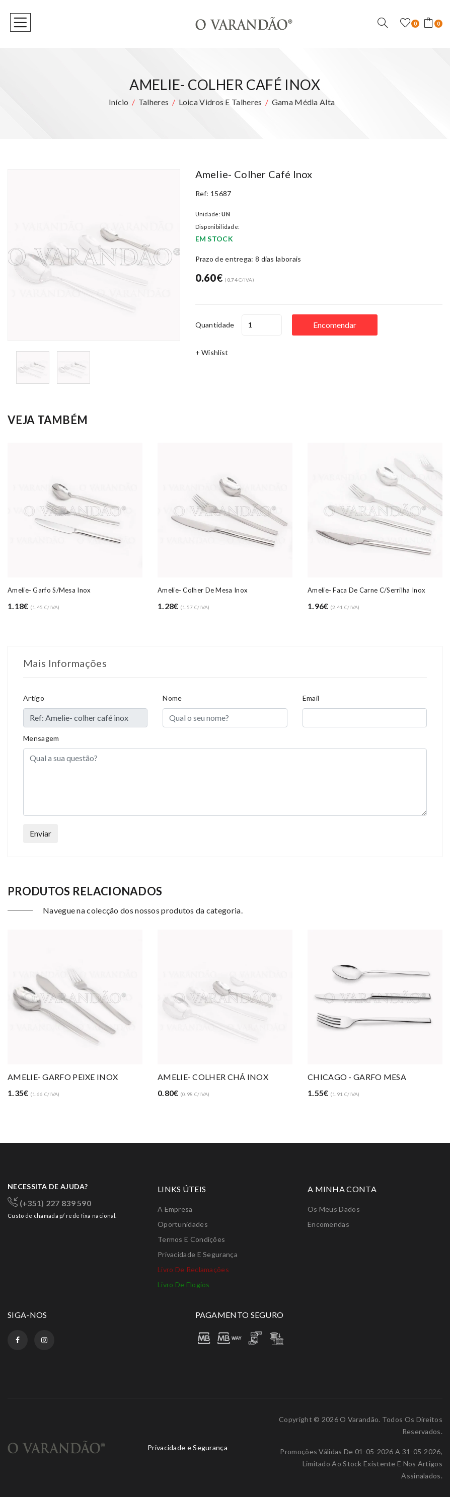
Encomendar (335, 324)
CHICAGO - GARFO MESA (357, 1077)
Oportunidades (183, 1224)
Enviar (40, 833)
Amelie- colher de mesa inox (203, 590)
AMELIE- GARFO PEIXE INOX (63, 1077)
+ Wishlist (212, 352)
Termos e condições (191, 1239)
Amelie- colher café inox (254, 174)
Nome (172, 698)
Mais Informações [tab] (65, 663)
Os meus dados (334, 1209)
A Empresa (175, 1209)
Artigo (33, 698)
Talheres (153, 102)
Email (311, 698)
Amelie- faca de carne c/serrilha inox (366, 590)
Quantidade (215, 324)
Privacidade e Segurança (198, 1254)
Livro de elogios (184, 1284)
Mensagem (41, 738)
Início (119, 102)
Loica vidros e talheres (220, 102)
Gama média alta (303, 102)
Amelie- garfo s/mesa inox (49, 590)
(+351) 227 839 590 (49, 1202)
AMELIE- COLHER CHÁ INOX (213, 1077)
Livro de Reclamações (193, 1269)
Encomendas (328, 1224)
